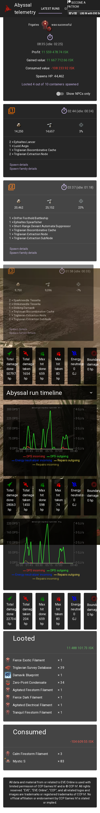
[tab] (50, 8)
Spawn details (19, 163)
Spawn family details (23, 168)
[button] (50, 393)
